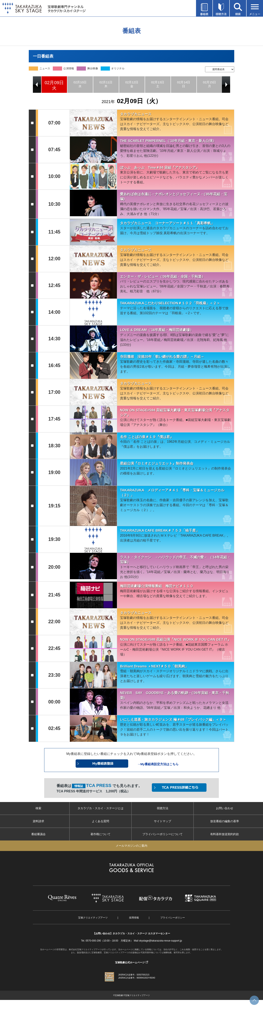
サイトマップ (162, 821)
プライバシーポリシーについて (162, 834)
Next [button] (226, 84)
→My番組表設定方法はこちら (158, 764)
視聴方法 (162, 808)
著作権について (100, 834)
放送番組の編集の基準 (224, 821)
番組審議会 (38, 834)
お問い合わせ (224, 808)
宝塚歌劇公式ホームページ (130, 962)
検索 (38, 808)
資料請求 (38, 821)
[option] (54, 84)
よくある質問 (100, 821)
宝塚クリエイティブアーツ (93, 917)
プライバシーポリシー (172, 917)
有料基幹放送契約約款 (224, 834)
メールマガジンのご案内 (131, 845)
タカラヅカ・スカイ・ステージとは (100, 808)
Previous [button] (37, 84)
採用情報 (134, 917)
